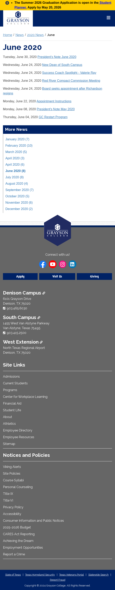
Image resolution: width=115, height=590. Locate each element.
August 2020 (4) (16, 183)
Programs (10, 390)
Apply (20, 276)
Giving (94, 276)
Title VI (8, 500)
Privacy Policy (13, 507)
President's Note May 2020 (56, 109)
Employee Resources (18, 437)
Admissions (11, 376)
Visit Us (57, 276)
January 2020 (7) (17, 139)
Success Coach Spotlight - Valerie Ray (69, 72)
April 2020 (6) (14, 164)
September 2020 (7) (19, 190)
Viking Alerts (12, 467)
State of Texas (13, 574)
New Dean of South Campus (62, 65)
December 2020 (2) (19, 209)
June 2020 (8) (15, 171)
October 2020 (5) (17, 196)
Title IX (8, 494)
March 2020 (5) (16, 152)
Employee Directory (17, 430)
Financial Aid (12, 403)
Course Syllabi (13, 480)
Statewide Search (98, 574)
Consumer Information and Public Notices (33, 521)
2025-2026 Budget (17, 527)
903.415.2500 (16, 333)
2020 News (35, 35)
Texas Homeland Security (40, 574)
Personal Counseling (18, 487)
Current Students (15, 383)
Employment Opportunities (23, 547)
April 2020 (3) (14, 158)
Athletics (9, 424)
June (51, 35)
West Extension (23, 342)
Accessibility (12, 514)
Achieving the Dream (18, 541)
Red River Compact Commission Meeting (71, 80)
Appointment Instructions (54, 101)
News (19, 35)
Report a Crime (14, 554)
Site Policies (11, 473)
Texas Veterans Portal (71, 574)
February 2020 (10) (18, 145)
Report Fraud (57, 579)
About (7, 417)
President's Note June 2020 (56, 57)
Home (7, 35)
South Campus (21, 317)
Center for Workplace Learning (25, 397)
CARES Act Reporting (19, 534)
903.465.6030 (17, 308)
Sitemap (9, 444)
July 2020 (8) (14, 177)
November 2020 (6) (19, 202)
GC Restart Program (53, 117)
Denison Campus (24, 293)
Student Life (12, 410)
